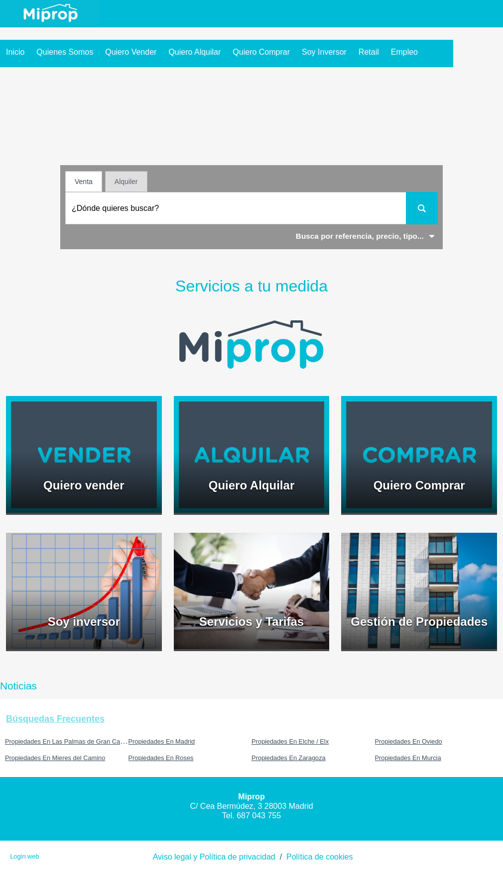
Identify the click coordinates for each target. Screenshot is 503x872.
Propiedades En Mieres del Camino (55, 758)
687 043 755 (259, 815)
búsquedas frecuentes (55, 719)
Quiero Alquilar (194, 52)
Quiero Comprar (261, 52)
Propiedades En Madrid (161, 741)
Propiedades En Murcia (408, 758)
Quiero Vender (130, 52)
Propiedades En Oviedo (408, 741)
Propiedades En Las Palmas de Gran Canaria (69, 741)
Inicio (15, 52)
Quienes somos (64, 52)
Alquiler (126, 182)
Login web (24, 856)
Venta (84, 182)
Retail (369, 52)
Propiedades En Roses (161, 758)
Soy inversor (324, 52)
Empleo (404, 52)
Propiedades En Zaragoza (289, 758)
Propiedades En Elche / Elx (290, 741)
